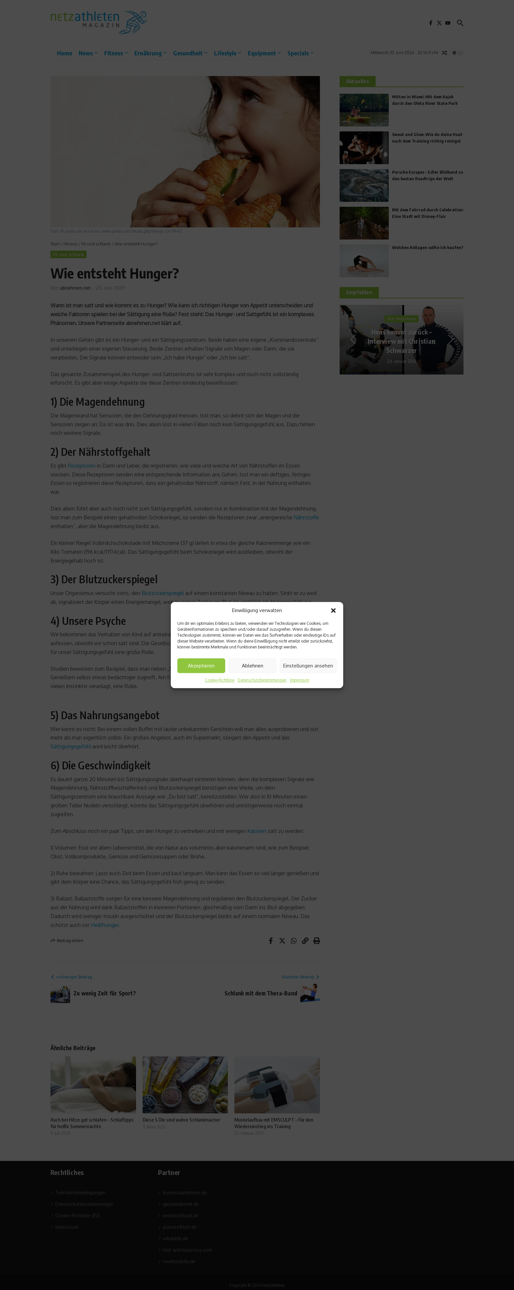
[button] (333, 610)
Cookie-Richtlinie (219, 680)
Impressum (299, 680)
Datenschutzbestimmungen (262, 680)
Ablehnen (252, 666)
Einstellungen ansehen (308, 666)
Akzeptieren (201, 666)
